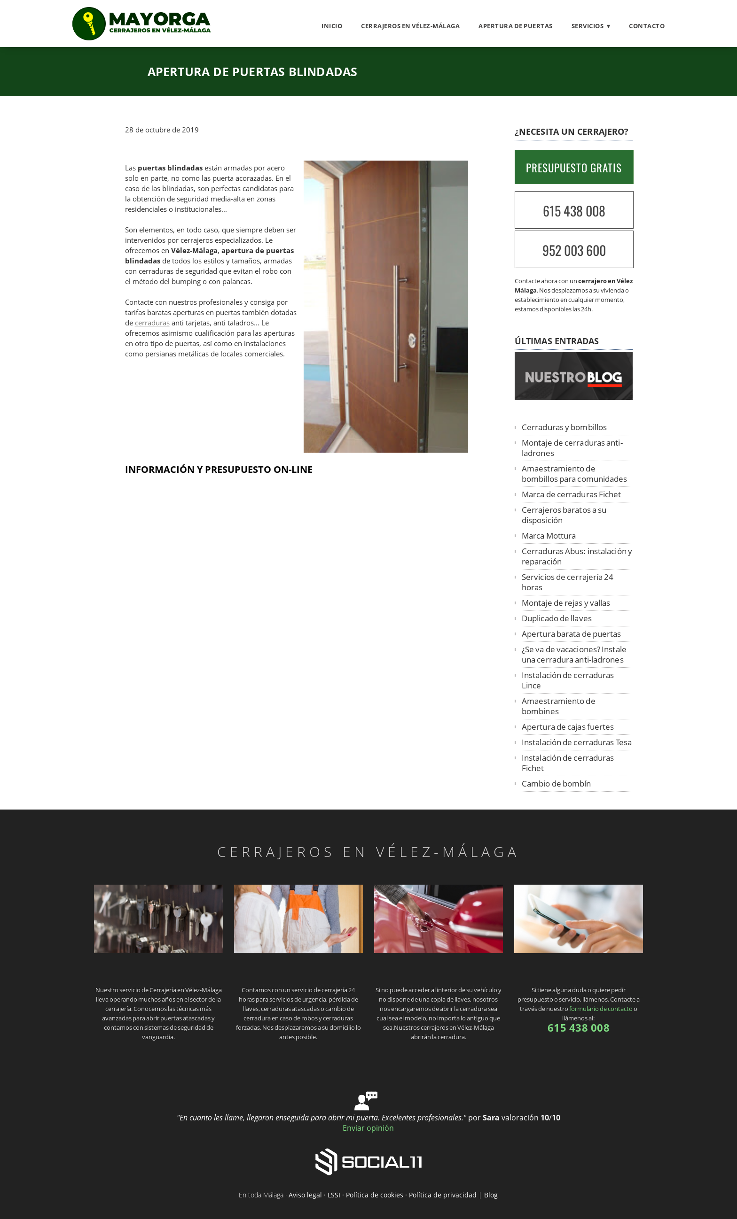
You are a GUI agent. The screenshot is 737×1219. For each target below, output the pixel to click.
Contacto (647, 26)
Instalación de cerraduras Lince (568, 680)
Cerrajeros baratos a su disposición (564, 514)
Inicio (331, 26)
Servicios (588, 26)
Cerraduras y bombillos (564, 427)
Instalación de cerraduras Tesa (577, 742)
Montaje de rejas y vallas (566, 602)
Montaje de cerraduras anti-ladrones (572, 447)
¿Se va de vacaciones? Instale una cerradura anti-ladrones (574, 654)
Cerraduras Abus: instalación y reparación (577, 556)
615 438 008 (574, 210)
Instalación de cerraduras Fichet (568, 762)
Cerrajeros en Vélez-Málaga (410, 26)
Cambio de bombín (556, 783)
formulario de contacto (601, 1008)
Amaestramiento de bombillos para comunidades (574, 473)
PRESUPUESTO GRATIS (574, 168)
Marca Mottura (549, 535)
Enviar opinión (368, 1128)
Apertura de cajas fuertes (568, 726)
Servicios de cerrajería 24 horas (568, 582)
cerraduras (152, 322)
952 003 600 (574, 250)
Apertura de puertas (515, 26)
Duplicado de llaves (557, 618)
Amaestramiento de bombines (559, 706)
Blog (491, 1194)
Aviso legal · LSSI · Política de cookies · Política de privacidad (383, 1194)
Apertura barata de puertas (571, 633)
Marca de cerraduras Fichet (571, 494)
